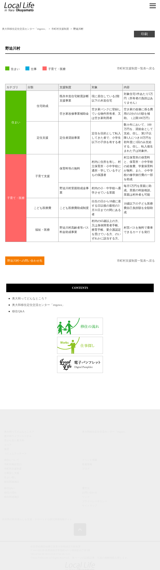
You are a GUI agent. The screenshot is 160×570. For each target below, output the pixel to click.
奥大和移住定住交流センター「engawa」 (38, 304)
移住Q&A (18, 311)
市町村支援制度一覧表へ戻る (136, 68)
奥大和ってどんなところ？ (29, 298)
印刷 (144, 34)
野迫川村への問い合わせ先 (24, 260)
